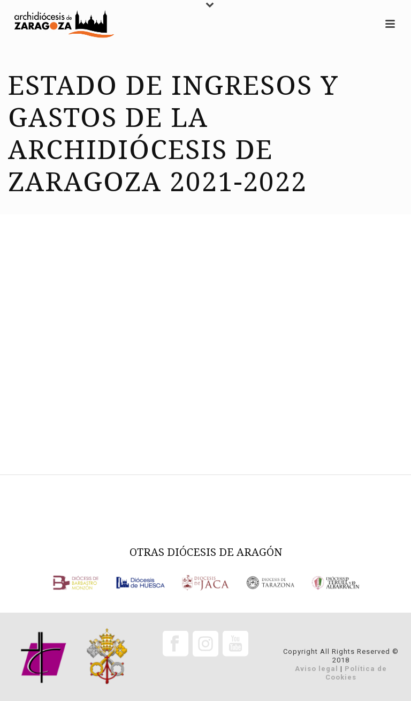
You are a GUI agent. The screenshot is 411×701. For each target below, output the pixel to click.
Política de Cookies (356, 673)
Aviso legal (316, 669)
